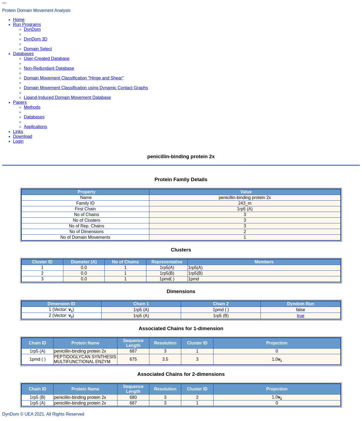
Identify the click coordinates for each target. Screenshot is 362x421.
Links (18, 131)
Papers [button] (20, 102)
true (300, 315)
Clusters (181, 250)
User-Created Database (47, 58)
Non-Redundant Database (49, 68)
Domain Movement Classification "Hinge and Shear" (74, 78)
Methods (32, 107)
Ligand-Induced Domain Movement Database (67, 97)
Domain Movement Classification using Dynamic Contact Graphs (86, 87)
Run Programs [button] (27, 24)
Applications (35, 126)
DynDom (32, 29)
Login (18, 141)
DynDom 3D (35, 39)
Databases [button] (23, 53)
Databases (34, 117)
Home (19, 19)
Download (22, 136)
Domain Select (38, 49)
